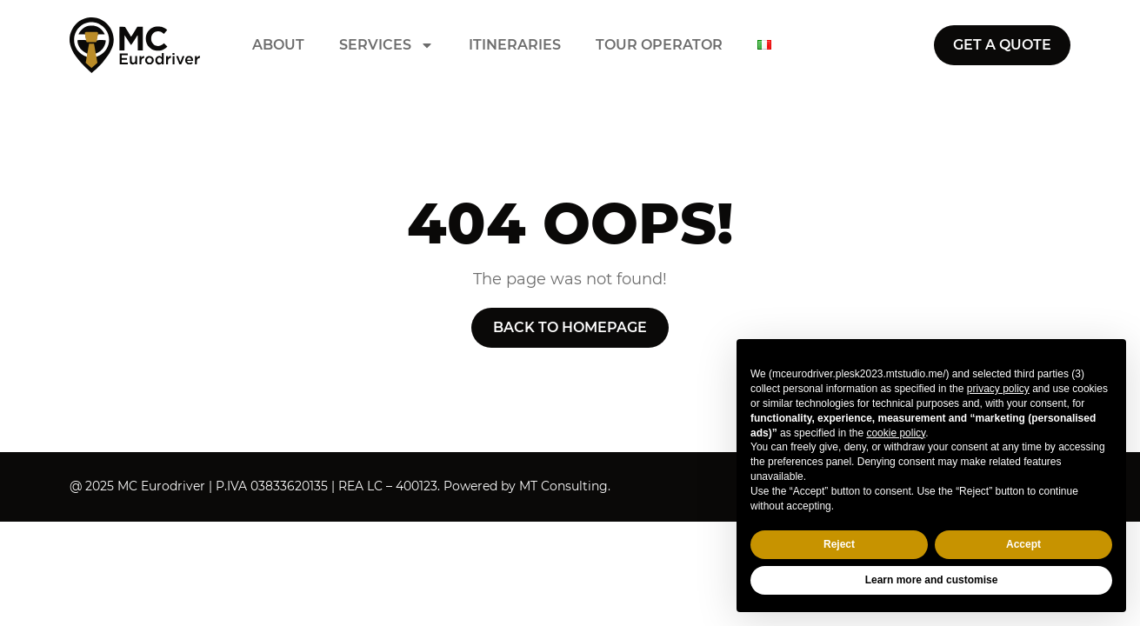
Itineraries (515, 45)
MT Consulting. (564, 486)
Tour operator (659, 45)
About (278, 45)
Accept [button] (1023, 544)
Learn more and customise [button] (931, 580)
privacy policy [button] (998, 389)
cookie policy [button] (895, 433)
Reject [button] (839, 544)
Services (386, 45)
